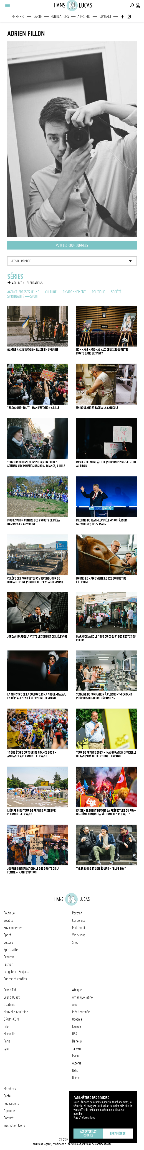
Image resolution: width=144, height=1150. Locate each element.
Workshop (79, 935)
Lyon (7, 1048)
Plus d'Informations (84, 1117)
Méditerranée (81, 1012)
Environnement (74, 292)
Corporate (78, 920)
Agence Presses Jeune (23, 292)
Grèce (76, 1077)
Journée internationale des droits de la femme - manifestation (33, 870)
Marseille (9, 1034)
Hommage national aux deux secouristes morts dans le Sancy (102, 351)
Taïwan (76, 1048)
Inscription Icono (14, 1125)
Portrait (77, 913)
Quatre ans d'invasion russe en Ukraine (32, 350)
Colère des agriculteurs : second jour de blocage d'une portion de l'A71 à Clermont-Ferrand (35, 580)
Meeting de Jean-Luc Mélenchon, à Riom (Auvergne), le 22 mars (101, 522)
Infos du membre (20, 261)
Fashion (8, 964)
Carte (37, 16)
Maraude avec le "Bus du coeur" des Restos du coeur (106, 638)
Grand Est (10, 990)
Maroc (76, 1055)
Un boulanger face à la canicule (97, 408)
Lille (6, 1026)
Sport (34, 296)
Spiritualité (15, 296)
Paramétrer (118, 1133)
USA (74, 1034)
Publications (60, 16)
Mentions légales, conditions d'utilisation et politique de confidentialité (72, 1144)
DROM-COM (11, 1019)
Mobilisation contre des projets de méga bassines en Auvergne (33, 522)
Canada (76, 1026)
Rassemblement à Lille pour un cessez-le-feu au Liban (106, 464)
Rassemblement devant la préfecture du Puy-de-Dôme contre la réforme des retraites (106, 812)
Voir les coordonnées (72, 245)
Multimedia (79, 927)
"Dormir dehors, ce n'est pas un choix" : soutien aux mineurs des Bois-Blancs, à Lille (36, 464)
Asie (75, 1004)
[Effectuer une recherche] (132, 5)
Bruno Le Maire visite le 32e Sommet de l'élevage (101, 580)
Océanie (77, 1019)
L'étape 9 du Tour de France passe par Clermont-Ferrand (31, 812)
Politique (98, 292)
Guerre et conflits (15, 979)
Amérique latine (82, 997)
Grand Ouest (12, 997)
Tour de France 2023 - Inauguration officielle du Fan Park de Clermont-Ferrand (106, 754)
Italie (75, 1070)
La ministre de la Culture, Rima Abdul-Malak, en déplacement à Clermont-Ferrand (36, 696)
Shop (75, 942)
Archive (17, 283)
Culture (51, 292)
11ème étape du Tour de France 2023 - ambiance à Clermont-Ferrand (31, 754)
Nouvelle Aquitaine (16, 1012)
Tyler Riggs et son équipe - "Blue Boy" (101, 869)
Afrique (77, 990)
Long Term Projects (16, 971)
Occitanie (9, 1004)
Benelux (77, 1041)
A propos (84, 16)
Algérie (76, 1063)
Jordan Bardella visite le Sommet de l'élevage (37, 636)
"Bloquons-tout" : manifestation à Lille (33, 408)
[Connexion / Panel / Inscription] (138, 5)
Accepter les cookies (88, 1133)
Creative (9, 957)
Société (116, 292)
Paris (7, 1041)
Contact (105, 16)
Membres (18, 16)
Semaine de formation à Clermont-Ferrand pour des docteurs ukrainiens (104, 696)
